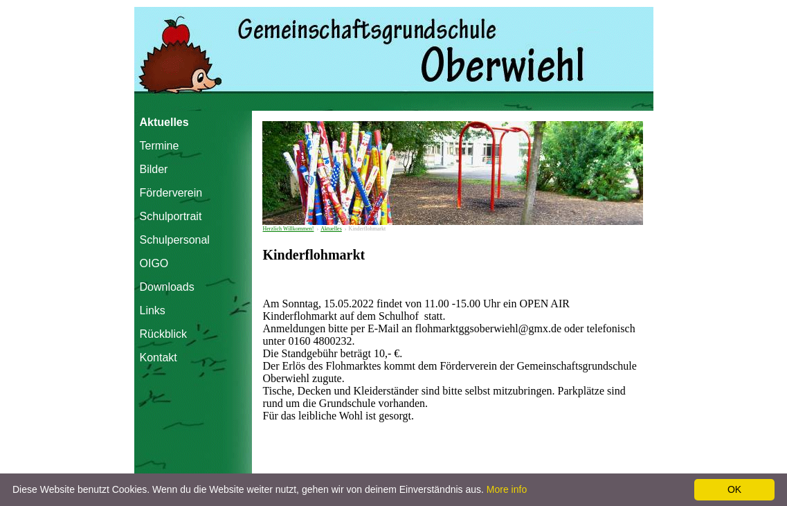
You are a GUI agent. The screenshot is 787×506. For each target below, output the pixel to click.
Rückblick (163, 334)
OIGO (154, 263)
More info (507, 489)
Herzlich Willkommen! (288, 229)
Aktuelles (164, 122)
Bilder (154, 169)
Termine (159, 146)
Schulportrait (170, 216)
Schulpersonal (170, 240)
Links (152, 310)
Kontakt (158, 357)
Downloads (167, 287)
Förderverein (170, 193)
